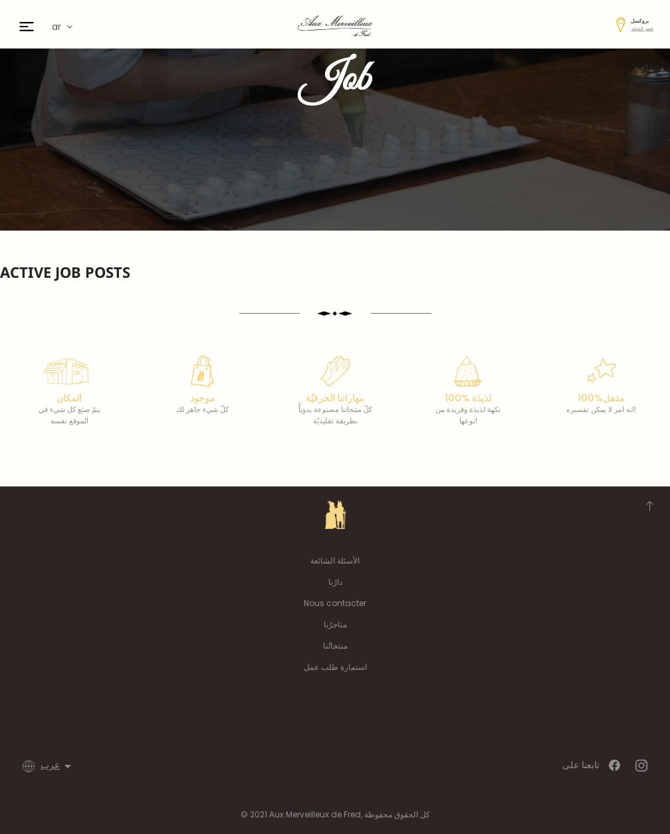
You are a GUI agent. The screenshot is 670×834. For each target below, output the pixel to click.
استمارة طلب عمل (335, 667)
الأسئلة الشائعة (335, 560)
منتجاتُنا (335, 645)
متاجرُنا (335, 624)
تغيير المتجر (642, 28)
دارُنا (335, 581)
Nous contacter (335, 603)
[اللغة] (58, 766)
